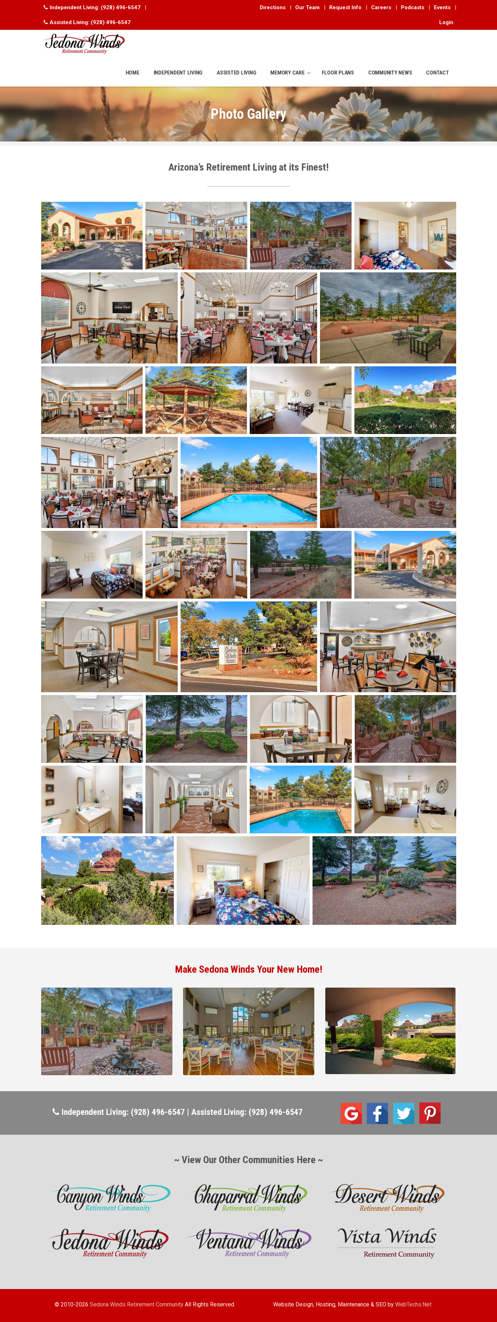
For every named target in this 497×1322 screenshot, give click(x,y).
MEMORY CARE (287, 73)
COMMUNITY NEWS (390, 73)
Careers (381, 7)
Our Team (307, 7)
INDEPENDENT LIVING (178, 73)
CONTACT (437, 73)
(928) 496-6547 (120, 7)
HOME (132, 73)
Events (442, 7)
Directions (273, 7)
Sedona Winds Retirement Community (136, 1304)
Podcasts (412, 7)
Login (446, 22)
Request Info (345, 7)
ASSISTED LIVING (236, 73)
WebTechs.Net (413, 1304)
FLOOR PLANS (338, 73)
